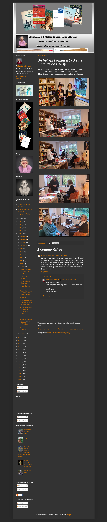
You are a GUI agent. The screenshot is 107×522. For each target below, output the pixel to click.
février (22, 267)
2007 (20, 380)
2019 (20, 343)
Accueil (60, 329)
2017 (20, 349)
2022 (20, 234)
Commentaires (22, 391)
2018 (20, 346)
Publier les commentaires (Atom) (58, 333)
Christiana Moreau (52, 280)
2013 (20, 362)
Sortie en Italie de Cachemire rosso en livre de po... (26, 302)
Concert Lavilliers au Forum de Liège (26, 271)
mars (22, 264)
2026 (20, 221)
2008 (20, 377)
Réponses (47, 276)
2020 (20, 340)
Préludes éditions (24, 204)
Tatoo (26, 438)
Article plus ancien (76, 329)
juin (21, 255)
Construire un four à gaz (27, 431)
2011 (20, 368)
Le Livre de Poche (24, 214)
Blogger (69, 515)
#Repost (23, 298)
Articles (20, 387)
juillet (22, 251)
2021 (20, 337)
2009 (20, 374)
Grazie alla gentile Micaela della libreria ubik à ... (26, 293)
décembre (23, 236)
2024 (20, 228)
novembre (23, 239)
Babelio (20, 207)
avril (21, 261)
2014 (20, 358)
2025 (20, 225)
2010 (20, 371)
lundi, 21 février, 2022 (59, 255)
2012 (20, 365)
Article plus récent (44, 329)
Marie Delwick (46, 255)
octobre (23, 242)
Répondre (44, 272)
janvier (22, 333)
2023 (20, 231)
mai (21, 258)
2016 (20, 352)
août (21, 248)
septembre (24, 245)
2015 (20, 355)
